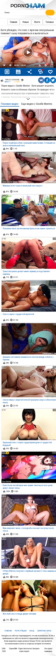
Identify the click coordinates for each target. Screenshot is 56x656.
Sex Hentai (6, 481)
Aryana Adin (7, 310)
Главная (7, 22)
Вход (32, 631)
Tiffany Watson (8, 567)
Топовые (43, 22)
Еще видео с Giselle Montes (36, 103)
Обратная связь (44, 631)
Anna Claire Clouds (10, 224)
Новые (19, 22)
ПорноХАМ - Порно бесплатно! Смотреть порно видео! (24, 650)
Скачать (40, 65)
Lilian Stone (7, 182)
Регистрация (21, 631)
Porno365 (6, 139)
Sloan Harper (7, 524)
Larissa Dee (7, 610)
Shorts (31, 22)
